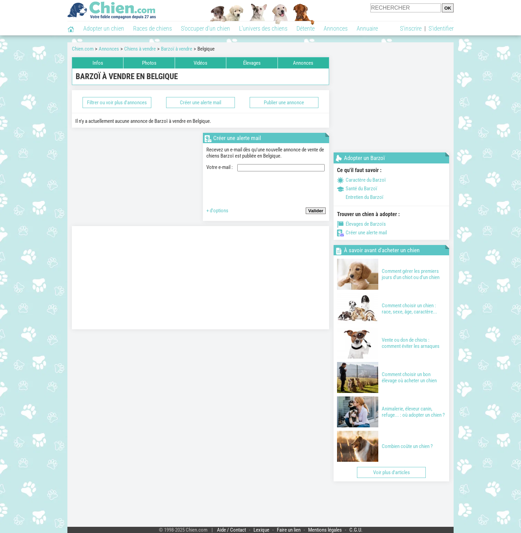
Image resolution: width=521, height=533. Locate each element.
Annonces (336, 28)
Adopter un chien (103, 28)
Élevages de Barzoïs (361, 224)
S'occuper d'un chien (205, 28)
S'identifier (441, 28)
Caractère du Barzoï (361, 180)
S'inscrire (411, 28)
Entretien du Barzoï (360, 197)
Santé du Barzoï (357, 188)
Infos (98, 63)
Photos (149, 63)
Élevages (252, 63)
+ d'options (217, 210)
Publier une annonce (284, 102)
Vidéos (200, 63)
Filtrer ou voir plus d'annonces (117, 102)
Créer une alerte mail (200, 102)
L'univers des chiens (263, 28)
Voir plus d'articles (391, 472)
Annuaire (367, 28)
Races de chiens (152, 28)
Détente (305, 28)
